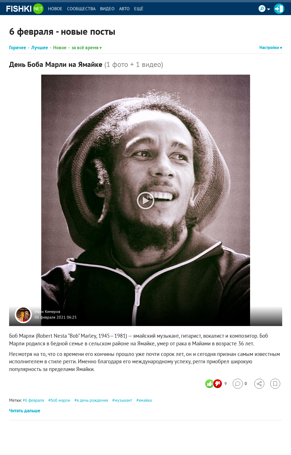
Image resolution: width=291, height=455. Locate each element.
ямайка (145, 400)
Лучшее (39, 47)
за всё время (87, 47)
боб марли (60, 400)
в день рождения (92, 400)
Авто (124, 8)
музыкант (123, 400)
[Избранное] (275, 384)
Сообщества (81, 8)
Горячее (17, 47)
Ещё (139, 8)
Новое (55, 8)
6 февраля (34, 400)
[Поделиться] (259, 384)
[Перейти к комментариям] (240, 384)
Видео (107, 8)
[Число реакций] (217, 384)
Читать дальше (24, 410)
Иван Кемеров (47, 311)
